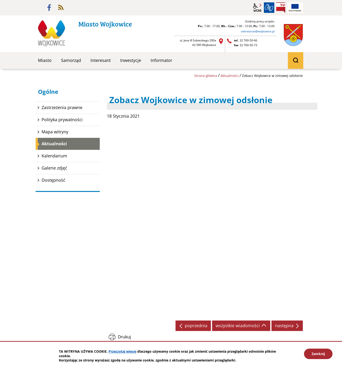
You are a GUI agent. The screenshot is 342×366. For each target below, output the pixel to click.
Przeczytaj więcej (122, 351)
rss (61, 7)
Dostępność (53, 180)
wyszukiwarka (295, 60)
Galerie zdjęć (54, 168)
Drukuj (124, 337)
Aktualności (229, 75)
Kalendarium (54, 156)
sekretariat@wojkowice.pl (258, 31)
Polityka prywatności (62, 119)
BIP (281, 7)
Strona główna (205, 75)
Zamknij (318, 353)
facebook (49, 7)
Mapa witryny (55, 132)
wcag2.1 (257, 7)
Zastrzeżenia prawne (62, 107)
